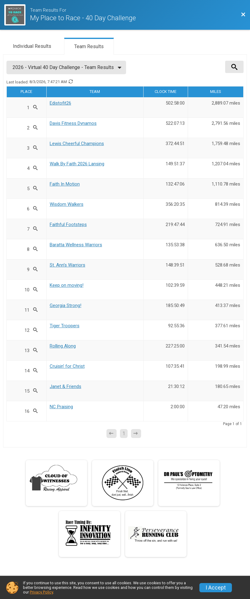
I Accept (216, 588)
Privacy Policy (41, 592)
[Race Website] (17, 14)
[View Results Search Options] (234, 67)
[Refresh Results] (70, 82)
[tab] (32, 45)
